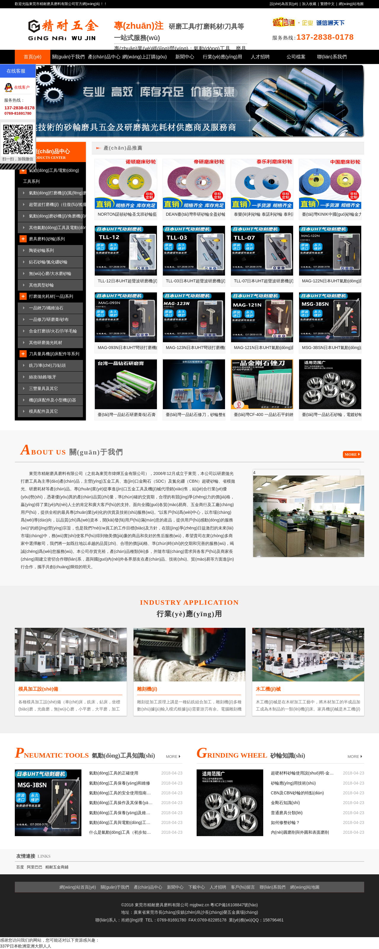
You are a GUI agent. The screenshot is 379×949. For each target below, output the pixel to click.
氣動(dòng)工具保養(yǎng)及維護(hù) (121, 812)
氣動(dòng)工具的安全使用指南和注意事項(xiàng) (121, 792)
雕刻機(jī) (147, 689)
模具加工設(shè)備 (38, 689)
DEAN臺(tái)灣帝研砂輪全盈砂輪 (195, 214)
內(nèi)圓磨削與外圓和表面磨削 (300, 832)
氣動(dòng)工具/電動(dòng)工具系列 (51, 176)
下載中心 (196, 887)
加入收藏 (309, 4)
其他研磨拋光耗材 (45, 342)
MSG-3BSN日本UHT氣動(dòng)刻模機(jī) (332, 347)
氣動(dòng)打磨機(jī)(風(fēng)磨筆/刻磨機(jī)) (56, 193)
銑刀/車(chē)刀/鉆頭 (47, 365)
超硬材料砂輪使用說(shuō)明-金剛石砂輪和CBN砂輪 (303, 773)
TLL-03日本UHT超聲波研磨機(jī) (195, 281)
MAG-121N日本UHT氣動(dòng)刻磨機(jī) (263, 347)
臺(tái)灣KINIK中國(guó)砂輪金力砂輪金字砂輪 (332, 214)
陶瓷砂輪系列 (41, 250)
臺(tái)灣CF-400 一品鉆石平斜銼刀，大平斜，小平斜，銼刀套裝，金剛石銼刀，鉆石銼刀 (263, 414)
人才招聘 (260, 56)
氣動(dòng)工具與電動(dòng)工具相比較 (121, 822)
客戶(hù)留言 (243, 887)
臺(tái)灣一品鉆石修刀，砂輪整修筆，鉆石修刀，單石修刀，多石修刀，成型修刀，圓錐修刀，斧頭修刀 (195, 414)
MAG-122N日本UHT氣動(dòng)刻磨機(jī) (332, 281)
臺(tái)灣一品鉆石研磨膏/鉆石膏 (127, 414)
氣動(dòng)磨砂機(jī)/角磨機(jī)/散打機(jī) (56, 216)
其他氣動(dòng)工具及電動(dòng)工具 (56, 227)
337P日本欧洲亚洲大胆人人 (25, 946)
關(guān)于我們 (68, 56)
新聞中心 (184, 56)
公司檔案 (296, 56)
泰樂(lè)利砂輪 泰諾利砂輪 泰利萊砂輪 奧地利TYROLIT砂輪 (263, 214)
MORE (353, 454)
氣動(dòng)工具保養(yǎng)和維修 (119, 783)
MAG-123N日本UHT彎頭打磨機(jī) (195, 347)
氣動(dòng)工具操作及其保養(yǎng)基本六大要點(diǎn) (121, 802)
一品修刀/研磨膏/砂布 (49, 319)
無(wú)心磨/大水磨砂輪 (50, 273)
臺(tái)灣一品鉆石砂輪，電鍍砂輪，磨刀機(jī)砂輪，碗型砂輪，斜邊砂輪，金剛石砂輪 (332, 414)
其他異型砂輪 (41, 285)
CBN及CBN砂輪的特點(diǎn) (297, 792)
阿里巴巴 (34, 867)
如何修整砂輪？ (285, 822)
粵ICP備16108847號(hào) (234, 904)
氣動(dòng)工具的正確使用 (113, 773)
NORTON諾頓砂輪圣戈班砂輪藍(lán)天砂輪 (127, 214)
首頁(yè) (32, 56)
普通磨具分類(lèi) (287, 812)
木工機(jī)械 (268, 689)
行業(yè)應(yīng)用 (222, 56)
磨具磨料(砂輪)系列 (47, 238)
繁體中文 (327, 4)
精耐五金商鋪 (56, 867)
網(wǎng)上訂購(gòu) (144, 56)
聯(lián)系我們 (332, 56)
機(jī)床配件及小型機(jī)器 (52, 400)
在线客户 (17, 87)
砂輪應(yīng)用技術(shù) (293, 783)
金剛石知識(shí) (285, 802)
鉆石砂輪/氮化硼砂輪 (48, 262)
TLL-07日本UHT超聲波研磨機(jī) (263, 281)
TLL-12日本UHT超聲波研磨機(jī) (127, 281)
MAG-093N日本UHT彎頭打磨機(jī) (127, 347)
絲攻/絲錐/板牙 (42, 377)
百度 (20, 867)
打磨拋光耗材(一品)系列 (51, 296)
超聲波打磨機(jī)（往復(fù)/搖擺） (56, 204)
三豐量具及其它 (43, 388)
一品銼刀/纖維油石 (46, 307)
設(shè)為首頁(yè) (284, 4)
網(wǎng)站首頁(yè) (78, 887)
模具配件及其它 (43, 411)
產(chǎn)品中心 (104, 56)
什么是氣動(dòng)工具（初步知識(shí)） (121, 832)
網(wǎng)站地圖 (351, 4)
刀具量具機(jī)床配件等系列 (54, 353)
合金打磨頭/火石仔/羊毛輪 (53, 331)
